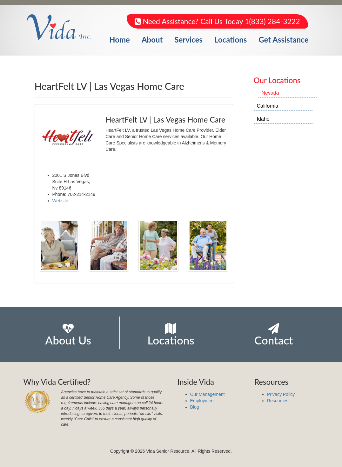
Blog (194, 407)
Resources (277, 400)
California (267, 106)
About (152, 39)
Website (60, 200)
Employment (202, 400)
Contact (273, 335)
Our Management (207, 394)
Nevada (270, 93)
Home (119, 39)
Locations (230, 39)
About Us (68, 335)
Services (188, 39)
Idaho (263, 119)
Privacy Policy (281, 394)
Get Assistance (283, 39)
